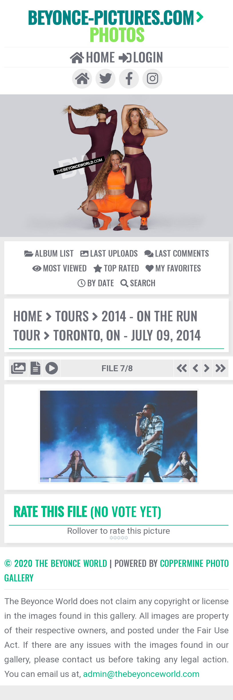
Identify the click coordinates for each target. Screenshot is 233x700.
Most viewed (59, 268)
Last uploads (109, 253)
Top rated (116, 268)
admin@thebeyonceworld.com (141, 674)
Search (138, 283)
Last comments (176, 253)
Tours (72, 315)
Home (92, 56)
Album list (49, 253)
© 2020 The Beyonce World (55, 563)
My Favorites (173, 268)
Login (141, 56)
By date (95, 283)
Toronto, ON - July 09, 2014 (127, 334)
